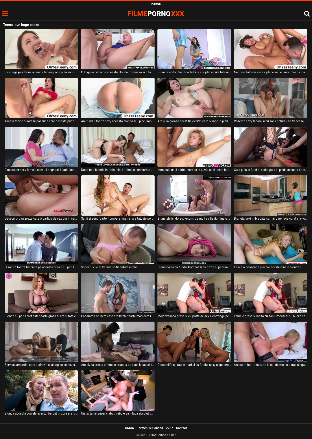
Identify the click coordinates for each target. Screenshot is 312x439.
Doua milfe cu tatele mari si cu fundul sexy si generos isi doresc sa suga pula (194, 365)
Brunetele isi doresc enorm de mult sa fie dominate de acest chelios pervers (194, 218)
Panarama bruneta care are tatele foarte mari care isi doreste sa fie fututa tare (117, 316)
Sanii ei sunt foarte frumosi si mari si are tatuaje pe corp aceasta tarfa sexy (117, 218)
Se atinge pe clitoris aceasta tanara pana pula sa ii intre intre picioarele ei (41, 72)
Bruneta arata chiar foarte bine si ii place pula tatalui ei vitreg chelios (194, 72)
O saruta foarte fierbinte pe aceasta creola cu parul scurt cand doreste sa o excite (41, 267)
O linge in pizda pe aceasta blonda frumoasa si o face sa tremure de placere (117, 72)
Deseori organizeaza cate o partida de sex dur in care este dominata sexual (41, 218)
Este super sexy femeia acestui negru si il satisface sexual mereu (41, 170)
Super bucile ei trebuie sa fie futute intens (109, 267)
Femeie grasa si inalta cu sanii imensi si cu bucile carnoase (270, 316)
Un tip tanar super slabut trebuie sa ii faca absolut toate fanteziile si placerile (117, 413)
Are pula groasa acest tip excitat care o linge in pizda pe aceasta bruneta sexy (194, 121)
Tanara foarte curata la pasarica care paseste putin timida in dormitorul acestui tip (41, 121)
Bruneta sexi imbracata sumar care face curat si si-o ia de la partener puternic (270, 218)
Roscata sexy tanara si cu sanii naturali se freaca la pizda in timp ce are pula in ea (270, 121)
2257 (169, 428)
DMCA (129, 428)
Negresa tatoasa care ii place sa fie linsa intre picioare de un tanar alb (270, 72)
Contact (181, 428)
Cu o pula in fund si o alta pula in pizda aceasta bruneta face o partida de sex (270, 170)
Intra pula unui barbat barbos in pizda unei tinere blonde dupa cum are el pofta (194, 170)
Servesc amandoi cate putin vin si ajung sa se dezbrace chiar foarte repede (41, 365)
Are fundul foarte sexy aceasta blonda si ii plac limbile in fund (117, 121)
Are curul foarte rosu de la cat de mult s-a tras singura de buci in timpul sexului (270, 365)
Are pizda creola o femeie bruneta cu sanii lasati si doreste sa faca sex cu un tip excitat (117, 365)
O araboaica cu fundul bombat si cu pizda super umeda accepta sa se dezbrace (194, 267)
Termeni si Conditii (150, 428)
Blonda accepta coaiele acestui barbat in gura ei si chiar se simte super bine (41, 413)
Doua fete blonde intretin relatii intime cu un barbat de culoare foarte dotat (117, 170)
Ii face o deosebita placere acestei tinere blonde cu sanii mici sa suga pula (270, 267)
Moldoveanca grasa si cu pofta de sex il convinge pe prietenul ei (194, 316)
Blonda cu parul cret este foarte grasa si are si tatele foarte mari (41, 316)
